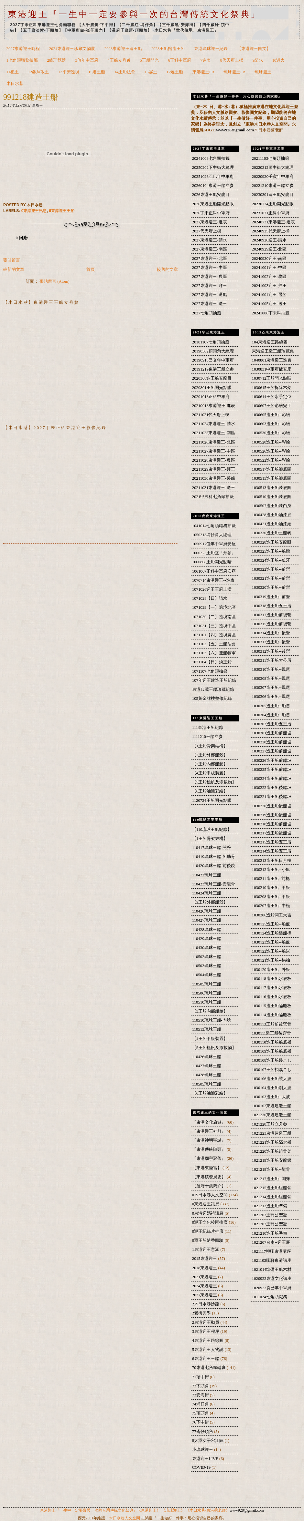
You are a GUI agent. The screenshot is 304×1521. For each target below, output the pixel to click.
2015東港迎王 (205, 1258)
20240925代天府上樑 (270, 231)
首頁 (90, 269)
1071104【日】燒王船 (212, 662)
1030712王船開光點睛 (272, 378)
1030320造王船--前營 (271, 587)
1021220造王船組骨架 (272, 1151)
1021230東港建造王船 (272, 1115)
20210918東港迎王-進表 (213, 405)
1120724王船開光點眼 (212, 800)
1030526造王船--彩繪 (271, 451)
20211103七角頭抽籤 (270, 158)
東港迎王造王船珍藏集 (273, 351)
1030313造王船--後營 (271, 642)
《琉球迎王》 (173, 1510)
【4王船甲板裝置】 (210, 773)
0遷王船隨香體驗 (208, 1240)
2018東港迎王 (205, 1268)
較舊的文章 (167, 269)
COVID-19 (202, 1467)
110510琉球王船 (206, 1002)
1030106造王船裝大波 (272, 1079)
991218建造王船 (30, 97)
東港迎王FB (203, 72)
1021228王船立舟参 (270, 1124)
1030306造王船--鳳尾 (271, 696)
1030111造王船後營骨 (271, 1033)
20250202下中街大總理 (213, 167)
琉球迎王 (263, 72)
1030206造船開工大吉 (272, 915)
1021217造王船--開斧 (271, 1179)
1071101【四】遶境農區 (214, 635)
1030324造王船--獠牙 (271, 560)
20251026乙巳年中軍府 (213, 176)
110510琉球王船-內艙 (211, 1020)
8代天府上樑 (231, 60)
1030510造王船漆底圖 (272, 497)
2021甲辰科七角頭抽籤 (213, 497)
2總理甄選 (56, 60)
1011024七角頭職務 (269, 1297)
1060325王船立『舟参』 (214, 553)
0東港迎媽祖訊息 (208, 1213)
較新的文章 (13, 269)
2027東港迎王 (205, 1295)
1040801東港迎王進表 (272, 360)
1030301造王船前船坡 (272, 733)
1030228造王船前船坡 (272, 742)
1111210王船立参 (207, 736)
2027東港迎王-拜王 (209, 285)
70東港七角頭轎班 (209, 1367)
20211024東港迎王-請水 (213, 424)
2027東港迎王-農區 (209, 276)
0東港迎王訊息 (34, 211)
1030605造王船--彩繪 (271, 415)
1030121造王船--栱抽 (271, 960)
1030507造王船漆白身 (272, 506)
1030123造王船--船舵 (271, 942)
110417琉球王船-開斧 (211, 847)
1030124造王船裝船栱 (272, 933)
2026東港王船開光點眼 (213, 204)
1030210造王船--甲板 (271, 887)
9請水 (258, 60)
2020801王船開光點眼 (212, 387)
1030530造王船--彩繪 (271, 433)
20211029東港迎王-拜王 (213, 469)
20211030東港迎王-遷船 (213, 478)
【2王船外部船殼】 (210, 755)
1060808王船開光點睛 (212, 562)
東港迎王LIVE (205, 1458)
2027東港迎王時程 (23, 48)
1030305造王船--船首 (271, 706)
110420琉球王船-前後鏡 (213, 865)
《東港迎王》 (148, 1510)
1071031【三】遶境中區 (214, 626)
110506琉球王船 (206, 993)
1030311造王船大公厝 (271, 660)
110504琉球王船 (206, 975)
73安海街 (201, 1395)
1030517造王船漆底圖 (272, 469)
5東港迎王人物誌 (208, 1349)
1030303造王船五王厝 (272, 724)
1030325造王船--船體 (271, 551)
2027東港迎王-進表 (209, 222)
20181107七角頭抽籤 (210, 342)
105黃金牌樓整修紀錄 (212, 698)
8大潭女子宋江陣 (208, 1440)
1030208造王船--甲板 (271, 896)
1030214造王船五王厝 (272, 851)
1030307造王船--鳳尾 (271, 687)
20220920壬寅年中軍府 (273, 176)
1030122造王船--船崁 (271, 951)
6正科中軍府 (179, 60)
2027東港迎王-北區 (209, 258)
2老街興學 (202, 1313)
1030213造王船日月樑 (272, 860)
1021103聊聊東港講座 (271, 1260)
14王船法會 (125, 72)
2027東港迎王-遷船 (209, 294)
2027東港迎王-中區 (209, 267)
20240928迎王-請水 (269, 240)
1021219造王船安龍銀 (272, 1160)
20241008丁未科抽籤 (270, 313)
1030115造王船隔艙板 (271, 1006)
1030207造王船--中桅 (271, 905)
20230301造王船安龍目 (273, 194)
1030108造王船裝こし (272, 1060)
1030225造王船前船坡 (272, 769)
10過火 (278, 60)
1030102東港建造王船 (272, 1106)
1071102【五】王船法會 (214, 644)
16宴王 (151, 72)
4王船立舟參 (119, 60)
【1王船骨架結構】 (210, 746)
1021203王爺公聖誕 (270, 1215)
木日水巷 (14, 83)
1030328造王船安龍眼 (272, 542)
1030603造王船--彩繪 (271, 424)
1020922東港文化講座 (272, 1278)
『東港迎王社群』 (209, 1131)
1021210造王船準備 (270, 1233)
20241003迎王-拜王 (269, 285)
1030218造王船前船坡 (272, 824)
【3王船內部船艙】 (210, 764)
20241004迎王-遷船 (269, 294)
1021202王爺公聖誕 (270, 1224)
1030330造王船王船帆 (272, 533)
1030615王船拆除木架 (272, 387)
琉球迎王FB (234, 72)
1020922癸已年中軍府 (272, 1288)
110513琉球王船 (206, 1029)
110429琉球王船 (206, 938)
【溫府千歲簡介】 (209, 1186)
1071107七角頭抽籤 (209, 671)
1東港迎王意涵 (206, 1249)
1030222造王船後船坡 (272, 787)
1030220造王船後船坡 (272, 806)
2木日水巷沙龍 (206, 1304)
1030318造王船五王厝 (272, 606)
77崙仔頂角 (203, 1431)
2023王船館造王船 (168, 48)
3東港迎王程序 (206, 1331)
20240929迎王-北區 (269, 249)
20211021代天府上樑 (210, 415)
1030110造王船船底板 (271, 1042)
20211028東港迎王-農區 (213, 460)
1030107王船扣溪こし (272, 1069)
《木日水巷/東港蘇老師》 (207, 1510)
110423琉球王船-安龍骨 (213, 884)
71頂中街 (201, 1377)
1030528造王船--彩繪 (271, 442)
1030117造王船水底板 (271, 987)
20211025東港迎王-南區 (213, 433)
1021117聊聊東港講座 (271, 1251)
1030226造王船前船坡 (272, 760)
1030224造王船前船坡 (272, 778)
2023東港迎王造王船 (123, 48)
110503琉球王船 (206, 966)
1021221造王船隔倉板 (272, 1142)
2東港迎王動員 (206, 1322)
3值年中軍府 (86, 60)
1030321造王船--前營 (271, 578)
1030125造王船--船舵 (271, 924)
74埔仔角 (201, 1404)
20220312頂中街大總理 (273, 167)
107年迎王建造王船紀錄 (214, 680)
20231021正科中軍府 (270, 213)
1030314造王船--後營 (271, 633)
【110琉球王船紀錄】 (212, 829)
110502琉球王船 (206, 956)
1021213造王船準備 (270, 1206)
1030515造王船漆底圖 (272, 478)
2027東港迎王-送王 (209, 303)
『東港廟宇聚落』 (209, 1158)
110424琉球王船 (206, 893)
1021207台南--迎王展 (271, 1242)
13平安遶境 (68, 72)
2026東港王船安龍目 (211, 194)
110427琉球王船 (206, 920)
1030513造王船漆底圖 (272, 487)
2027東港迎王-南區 (209, 249)
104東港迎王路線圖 (270, 342)
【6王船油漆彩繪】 (210, 791)
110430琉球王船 (206, 947)
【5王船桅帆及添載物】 (214, 782)
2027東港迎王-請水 (209, 240)
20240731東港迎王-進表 (273, 222)
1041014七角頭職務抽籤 (214, 526)
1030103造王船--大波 (271, 1097)
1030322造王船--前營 (271, 569)
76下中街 (201, 1422)
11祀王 (12, 72)
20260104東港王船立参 (213, 185)
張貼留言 (11, 260)
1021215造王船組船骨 (272, 1188)
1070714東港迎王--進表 (213, 580)
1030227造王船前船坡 (272, 751)
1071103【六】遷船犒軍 (214, 653)
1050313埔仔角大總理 (212, 535)
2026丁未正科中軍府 (211, 213)
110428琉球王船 (206, 929)
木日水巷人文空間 (124, 1518)
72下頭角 (201, 1386)
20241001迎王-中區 (269, 267)
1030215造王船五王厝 (272, 842)
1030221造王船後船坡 (272, 796)
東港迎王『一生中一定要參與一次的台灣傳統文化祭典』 (134, 14)
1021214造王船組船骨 (272, 1197)
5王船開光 (149, 60)
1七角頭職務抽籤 (22, 60)
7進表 (206, 60)
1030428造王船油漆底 (272, 515)
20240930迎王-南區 (269, 258)
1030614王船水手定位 (272, 396)
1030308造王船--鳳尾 (271, 678)
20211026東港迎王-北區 (213, 442)
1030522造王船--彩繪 (271, 460)
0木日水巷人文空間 (210, 1195)
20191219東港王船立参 (213, 369)
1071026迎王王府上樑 (212, 589)
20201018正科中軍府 (211, 396)
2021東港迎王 (205, 1277)
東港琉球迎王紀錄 (211, 48)
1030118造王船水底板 (271, 978)
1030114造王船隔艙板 (271, 1015)
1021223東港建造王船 (272, 1133)
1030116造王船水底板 (271, 997)
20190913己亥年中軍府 (213, 360)
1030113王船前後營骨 (271, 1024)
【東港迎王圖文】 (254, 48)
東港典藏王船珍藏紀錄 (213, 689)
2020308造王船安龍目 (212, 378)
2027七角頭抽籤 (206, 313)
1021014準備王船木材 (272, 1269)
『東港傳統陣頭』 (209, 1149)
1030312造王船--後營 (271, 651)
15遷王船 (96, 72)
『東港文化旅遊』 (209, 1122)
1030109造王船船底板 (272, 1051)
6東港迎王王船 (61, 211)
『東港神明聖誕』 (209, 1140)
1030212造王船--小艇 (271, 869)
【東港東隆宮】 (207, 1168)
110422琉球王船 (206, 875)
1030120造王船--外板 (271, 969)
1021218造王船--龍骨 (271, 1169)
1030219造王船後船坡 (272, 815)
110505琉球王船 (206, 984)
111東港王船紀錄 (207, 727)
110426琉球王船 (206, 911)
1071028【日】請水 (210, 598)
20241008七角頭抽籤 (211, 158)
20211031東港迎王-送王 (213, 487)
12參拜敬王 (38, 72)
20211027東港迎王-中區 (213, 451)
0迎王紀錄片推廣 (208, 1231)
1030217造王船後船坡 (272, 833)
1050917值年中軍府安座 (214, 544)
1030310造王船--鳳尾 (271, 669)
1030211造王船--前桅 (271, 878)
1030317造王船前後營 (272, 615)
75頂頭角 (201, 1413)
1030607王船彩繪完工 (272, 405)
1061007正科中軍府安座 (214, 571)
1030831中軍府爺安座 (272, 369)
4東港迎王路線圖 (208, 1340)
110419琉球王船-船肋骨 (213, 856)
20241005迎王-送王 (269, 303)
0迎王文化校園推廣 (210, 1222)
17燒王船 (174, 72)
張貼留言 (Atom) (54, 281)
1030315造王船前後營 (272, 624)
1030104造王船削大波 (272, 1088)
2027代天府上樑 (206, 231)
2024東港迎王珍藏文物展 (72, 48)
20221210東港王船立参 (273, 185)
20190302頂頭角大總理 (213, 351)
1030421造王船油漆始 (272, 524)
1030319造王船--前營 (271, 597)
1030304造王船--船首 (271, 715)
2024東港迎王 (205, 1286)
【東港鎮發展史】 (209, 1177)
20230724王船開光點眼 (273, 204)
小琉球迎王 (203, 1449)
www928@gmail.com (235, 130)
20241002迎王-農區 (269, 276)
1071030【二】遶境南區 (214, 617)
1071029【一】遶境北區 (214, 607)
